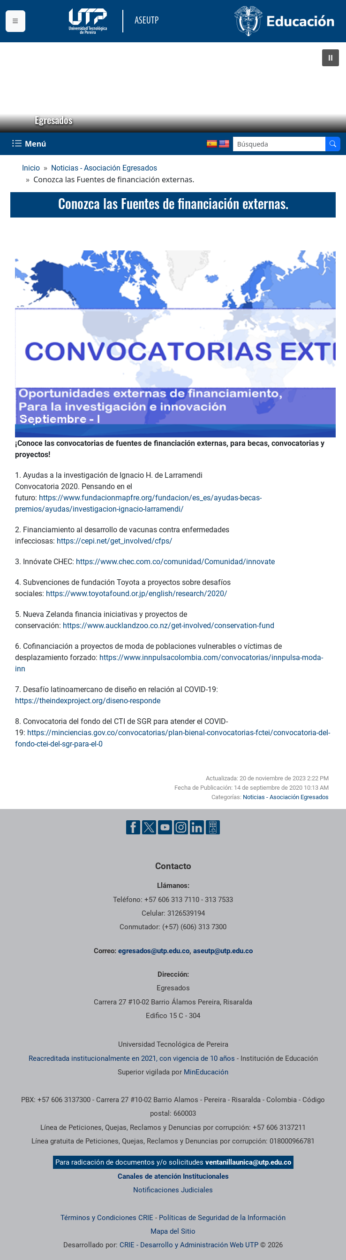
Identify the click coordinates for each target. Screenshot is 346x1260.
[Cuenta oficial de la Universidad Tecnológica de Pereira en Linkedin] (197, 827)
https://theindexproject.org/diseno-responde (87, 700)
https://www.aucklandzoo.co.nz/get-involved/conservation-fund (168, 625)
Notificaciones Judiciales (173, 1190)
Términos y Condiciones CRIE (106, 1217)
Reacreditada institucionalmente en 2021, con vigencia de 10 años (132, 1058)
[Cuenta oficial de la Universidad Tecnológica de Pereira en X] (149, 827)
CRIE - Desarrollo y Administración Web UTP (189, 1245)
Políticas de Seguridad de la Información (222, 1217)
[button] (330, 57)
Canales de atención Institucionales (173, 1176)
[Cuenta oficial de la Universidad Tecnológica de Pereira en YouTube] (165, 827)
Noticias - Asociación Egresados (104, 167)
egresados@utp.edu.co (153, 951)
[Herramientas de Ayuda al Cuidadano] (213, 827)
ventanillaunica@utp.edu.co (248, 1162)
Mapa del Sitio (173, 1231)
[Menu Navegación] (30, 143)
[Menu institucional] (15, 21)
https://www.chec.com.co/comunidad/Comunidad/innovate (175, 561)
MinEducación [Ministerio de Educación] (206, 1072)
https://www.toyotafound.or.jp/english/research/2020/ (136, 593)
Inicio (31, 167)
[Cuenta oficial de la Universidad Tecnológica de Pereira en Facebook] (133, 827)
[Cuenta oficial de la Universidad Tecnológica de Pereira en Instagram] (181, 827)
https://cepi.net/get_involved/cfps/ (115, 541)
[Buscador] (332, 144)
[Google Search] (279, 144)
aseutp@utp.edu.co (223, 951)
